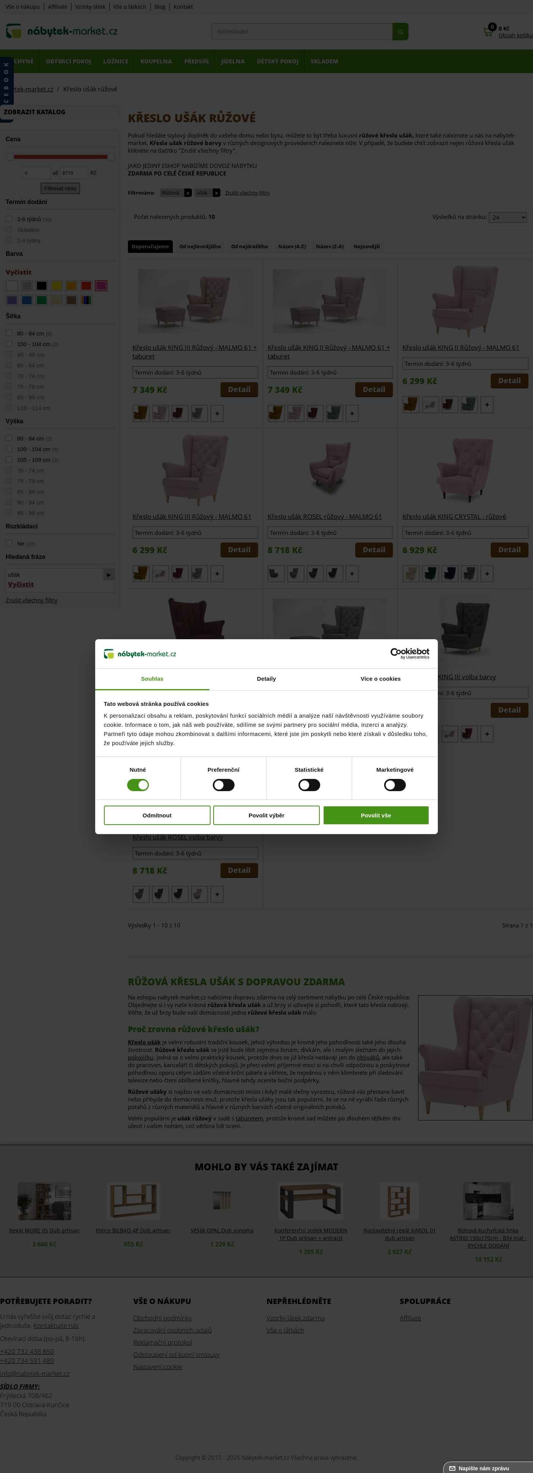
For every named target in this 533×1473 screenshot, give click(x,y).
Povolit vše (376, 815)
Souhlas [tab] (152, 678)
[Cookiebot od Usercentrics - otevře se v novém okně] (396, 653)
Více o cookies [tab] (381, 678)
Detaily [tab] (266, 678)
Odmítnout (157, 815)
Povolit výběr (266, 815)
